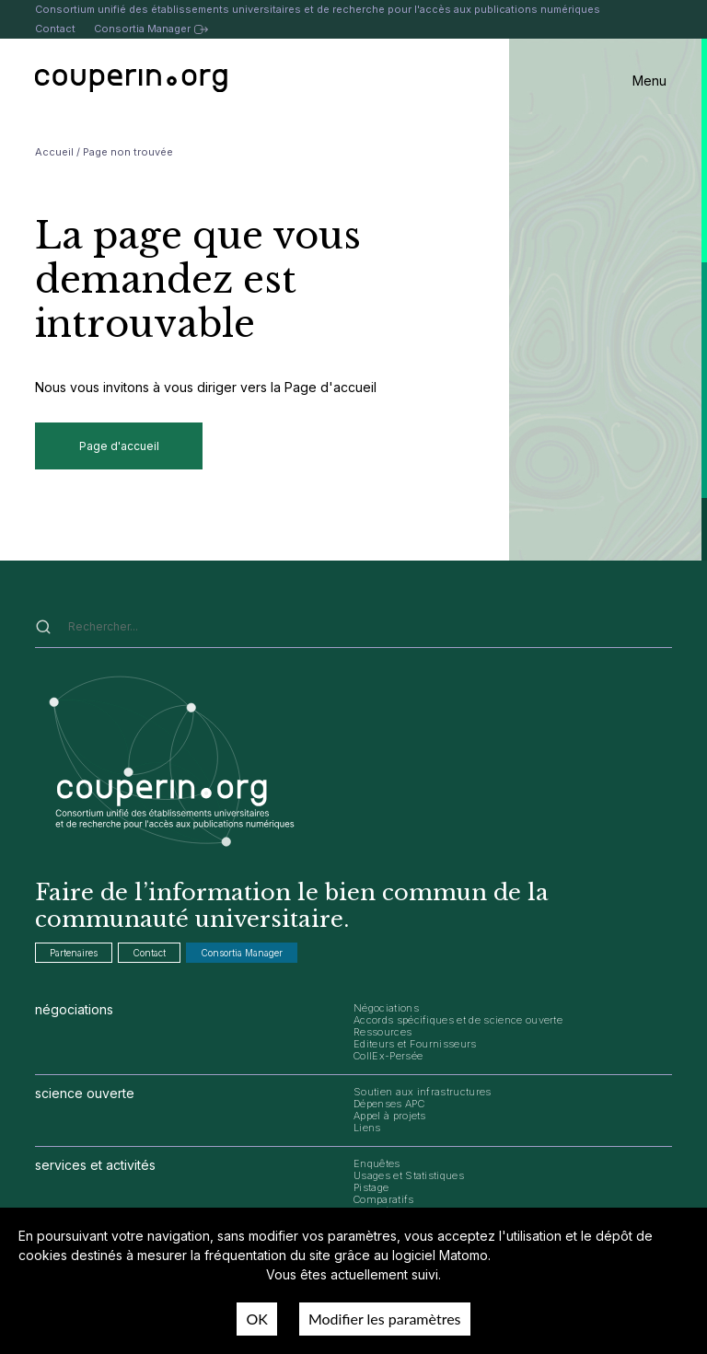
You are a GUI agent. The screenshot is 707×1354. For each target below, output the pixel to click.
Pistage (371, 1187)
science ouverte (84, 1093)
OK (256, 1318)
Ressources (382, 1031)
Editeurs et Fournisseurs (415, 1043)
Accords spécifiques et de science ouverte (458, 1019)
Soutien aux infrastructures (423, 1091)
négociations (74, 1009)
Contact (55, 28)
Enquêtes (377, 1163)
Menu (649, 80)
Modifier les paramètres (384, 1318)
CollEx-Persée (388, 1055)
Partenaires (74, 952)
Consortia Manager (150, 28)
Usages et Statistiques (409, 1175)
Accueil (54, 151)
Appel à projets (390, 1115)
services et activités (95, 1165)
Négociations (386, 1007)
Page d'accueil (119, 446)
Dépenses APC (389, 1103)
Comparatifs (384, 1199)
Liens (367, 1127)
